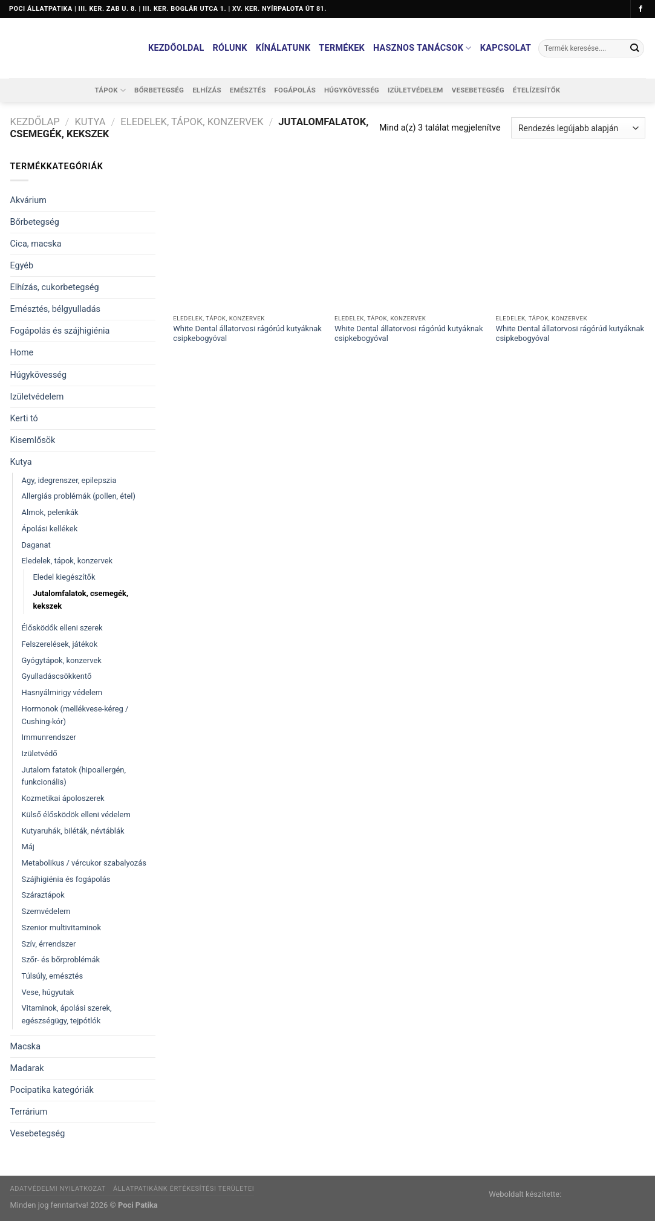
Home (22, 353)
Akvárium (28, 200)
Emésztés (248, 90)
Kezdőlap (35, 122)
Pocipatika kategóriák (52, 1090)
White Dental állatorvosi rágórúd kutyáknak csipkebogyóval (247, 333)
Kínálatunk (283, 48)
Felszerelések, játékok (60, 644)
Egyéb (22, 266)
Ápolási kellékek (50, 528)
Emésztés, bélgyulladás (55, 309)
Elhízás (206, 90)
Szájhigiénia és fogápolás (66, 879)
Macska (25, 1046)
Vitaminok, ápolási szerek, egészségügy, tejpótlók (67, 1014)
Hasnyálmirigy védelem (62, 692)
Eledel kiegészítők (64, 576)
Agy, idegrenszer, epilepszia (69, 480)
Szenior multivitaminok (62, 927)
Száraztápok (43, 894)
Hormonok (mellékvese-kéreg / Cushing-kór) (75, 715)
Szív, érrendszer (49, 943)
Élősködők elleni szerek (62, 627)
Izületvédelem (415, 90)
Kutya (89, 122)
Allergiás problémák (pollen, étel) (78, 495)
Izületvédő (39, 753)
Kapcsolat (506, 48)
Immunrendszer (49, 737)
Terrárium (29, 1112)
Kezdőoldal (176, 48)
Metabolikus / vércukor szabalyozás (84, 862)
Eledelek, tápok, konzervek (191, 122)
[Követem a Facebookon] (640, 9)
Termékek (342, 48)
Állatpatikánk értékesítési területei (183, 1189)
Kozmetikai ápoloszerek (63, 798)
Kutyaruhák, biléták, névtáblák (73, 830)
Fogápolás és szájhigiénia (60, 331)
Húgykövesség (351, 90)
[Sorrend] (578, 127)
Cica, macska (36, 244)
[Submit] (634, 48)
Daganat (36, 544)
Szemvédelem (46, 911)
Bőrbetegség (159, 90)
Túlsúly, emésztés (52, 975)
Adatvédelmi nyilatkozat (58, 1189)
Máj (28, 846)
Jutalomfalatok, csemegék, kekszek (81, 599)
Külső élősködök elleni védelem (76, 814)
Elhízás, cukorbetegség (54, 287)
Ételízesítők (537, 90)
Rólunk (230, 48)
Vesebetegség (478, 90)
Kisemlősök (33, 440)
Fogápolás (295, 90)
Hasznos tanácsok (422, 48)
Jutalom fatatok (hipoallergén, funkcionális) (74, 776)
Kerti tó (24, 418)
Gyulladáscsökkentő (57, 676)
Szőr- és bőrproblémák (61, 959)
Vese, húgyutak (48, 992)
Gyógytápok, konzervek (62, 660)
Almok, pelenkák (50, 512)
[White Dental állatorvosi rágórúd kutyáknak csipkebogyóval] (247, 234)
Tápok (110, 90)
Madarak (27, 1068)
